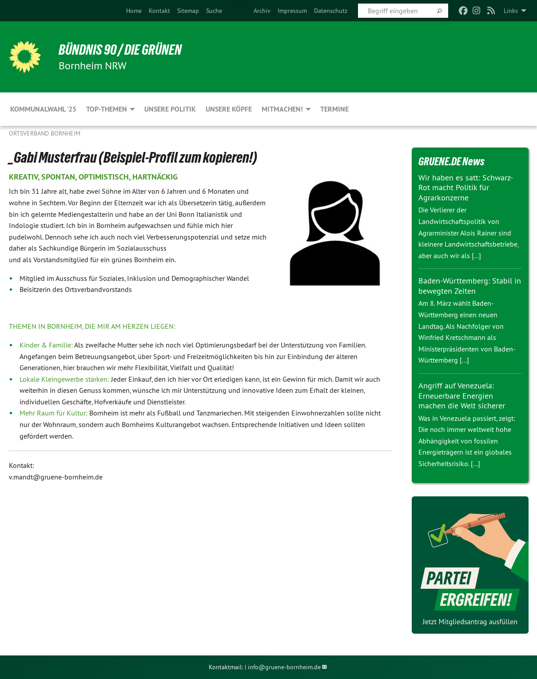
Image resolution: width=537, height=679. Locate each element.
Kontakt (159, 11)
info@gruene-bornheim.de (284, 667)
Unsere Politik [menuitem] (170, 109)
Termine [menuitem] (334, 109)
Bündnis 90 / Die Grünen (120, 50)
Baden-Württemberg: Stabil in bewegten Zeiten (469, 286)
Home (134, 11)
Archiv (262, 11)
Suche (214, 11)
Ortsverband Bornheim (44, 133)
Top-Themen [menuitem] (106, 109)
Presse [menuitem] (238, 5)
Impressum (292, 11)
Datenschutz (330, 11)
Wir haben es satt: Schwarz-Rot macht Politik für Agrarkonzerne (465, 187)
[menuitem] (134, 10)
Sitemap (188, 11)
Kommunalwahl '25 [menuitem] (43, 109)
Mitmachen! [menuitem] (282, 109)
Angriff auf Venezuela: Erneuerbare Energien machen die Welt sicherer (461, 395)
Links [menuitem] (511, 11)
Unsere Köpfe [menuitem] (229, 109)
